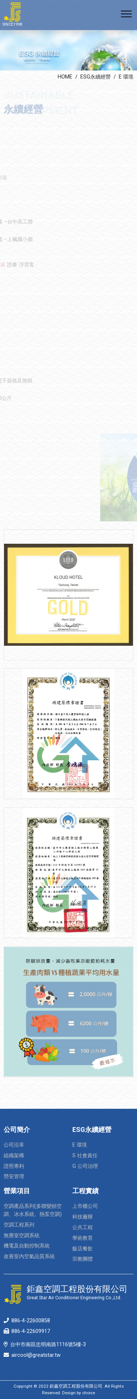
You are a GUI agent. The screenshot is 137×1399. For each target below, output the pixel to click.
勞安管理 (14, 1176)
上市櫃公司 (85, 1206)
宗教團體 (82, 1259)
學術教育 (82, 1238)
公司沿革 (14, 1145)
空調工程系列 (19, 1225)
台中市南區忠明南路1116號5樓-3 (48, 1344)
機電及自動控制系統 (27, 1246)
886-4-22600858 (30, 1321)
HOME (65, 77)
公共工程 (82, 1227)
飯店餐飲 (82, 1249)
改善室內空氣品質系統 (29, 1256)
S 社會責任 (85, 1155)
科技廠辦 (82, 1217)
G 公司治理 (85, 1166)
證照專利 (14, 1166)
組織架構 (14, 1155)
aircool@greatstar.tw (36, 1355)
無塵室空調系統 (21, 1235)
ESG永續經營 (95, 77)
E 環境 (126, 77)
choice (88, 1392)
